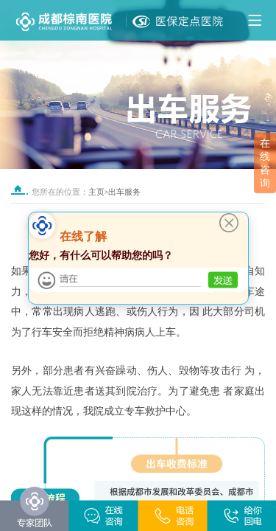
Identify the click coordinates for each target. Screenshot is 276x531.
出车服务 (124, 192)
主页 (96, 192)
